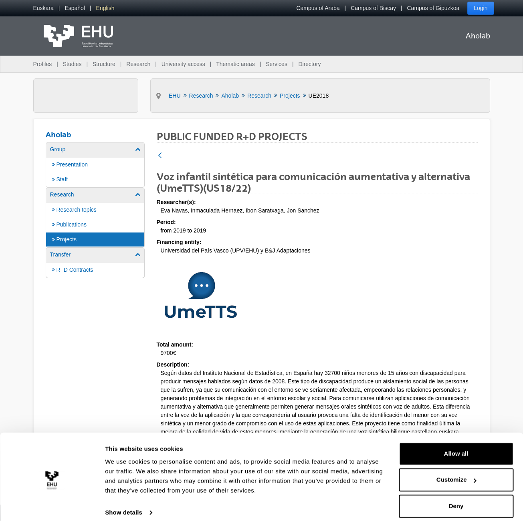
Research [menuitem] (138, 64)
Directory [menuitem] (309, 64)
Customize (456, 472)
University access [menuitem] (183, 64)
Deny (456, 498)
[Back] (160, 155)
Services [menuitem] (276, 64)
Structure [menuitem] (104, 64)
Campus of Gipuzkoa (433, 8)
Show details (123, 505)
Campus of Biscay (373, 8)
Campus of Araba (317, 8)
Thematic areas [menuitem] (235, 64)
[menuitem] (43, 8)
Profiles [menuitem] (42, 64)
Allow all (456, 446)
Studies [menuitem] (72, 64)
